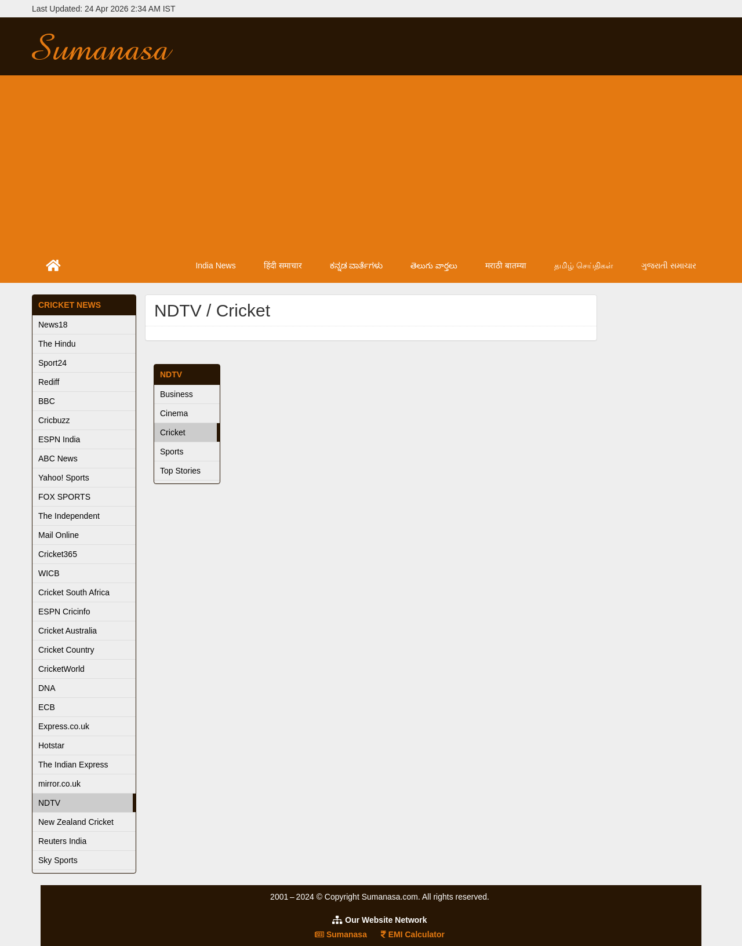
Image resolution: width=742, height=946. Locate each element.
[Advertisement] (371, 162)
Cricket (173, 432)
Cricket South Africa (74, 592)
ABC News (58, 458)
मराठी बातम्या (505, 265)
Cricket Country (66, 649)
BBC (46, 401)
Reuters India (62, 841)
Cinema (174, 413)
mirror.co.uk (59, 783)
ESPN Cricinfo (64, 611)
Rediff (48, 382)
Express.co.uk (63, 726)
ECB (46, 707)
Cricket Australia (67, 630)
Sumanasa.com (112, 46)
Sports (171, 451)
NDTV (49, 802)
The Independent (69, 516)
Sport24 (52, 363)
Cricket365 (57, 554)
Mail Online (58, 535)
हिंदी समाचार (283, 265)
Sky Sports (58, 860)
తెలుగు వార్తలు (433, 265)
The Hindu (57, 343)
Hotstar (51, 745)
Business (176, 394)
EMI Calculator (413, 934)
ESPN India (59, 439)
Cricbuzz (54, 420)
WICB (49, 573)
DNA (47, 688)
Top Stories (180, 470)
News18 (53, 324)
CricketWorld (61, 669)
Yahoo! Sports (63, 477)
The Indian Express (73, 764)
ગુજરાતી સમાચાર (668, 265)
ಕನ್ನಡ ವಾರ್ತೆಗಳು (356, 265)
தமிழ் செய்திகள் (583, 265)
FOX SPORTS (64, 496)
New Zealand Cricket (76, 822)
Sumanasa (341, 934)
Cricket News (69, 305)
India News (215, 265)
